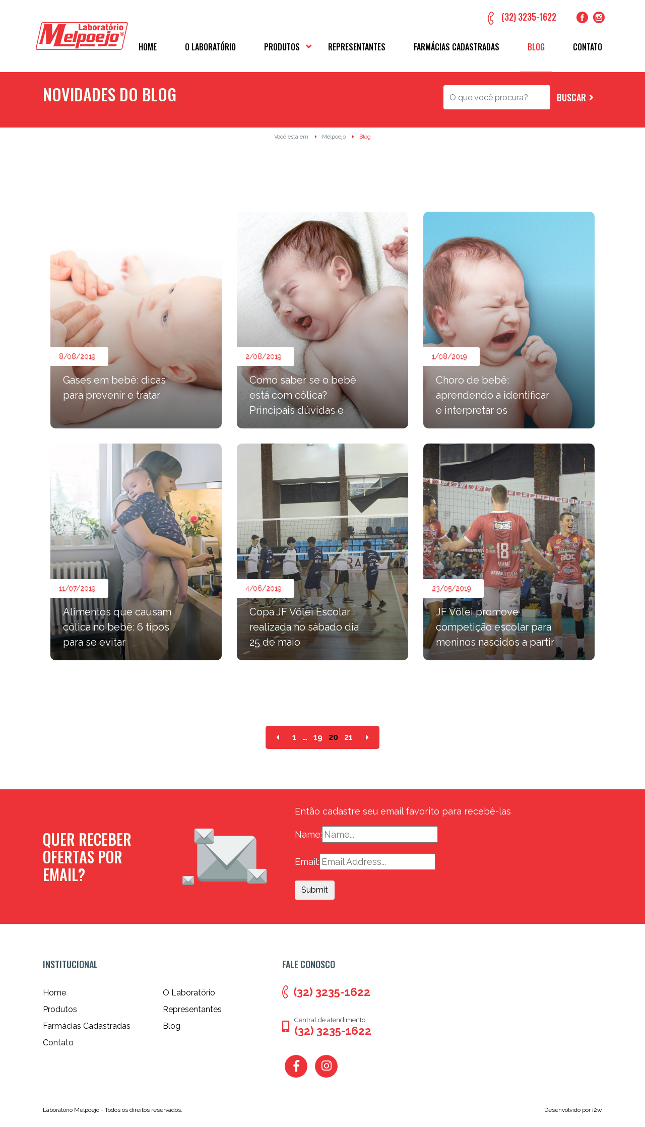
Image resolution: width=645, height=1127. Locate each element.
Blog (536, 47)
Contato (587, 47)
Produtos (282, 47)
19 (317, 737)
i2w (597, 1109)
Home (148, 47)
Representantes (356, 47)
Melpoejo (334, 137)
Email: (307, 861)
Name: (308, 834)
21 (348, 737)
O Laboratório (210, 47)
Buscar (571, 97)
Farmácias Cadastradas (456, 47)
